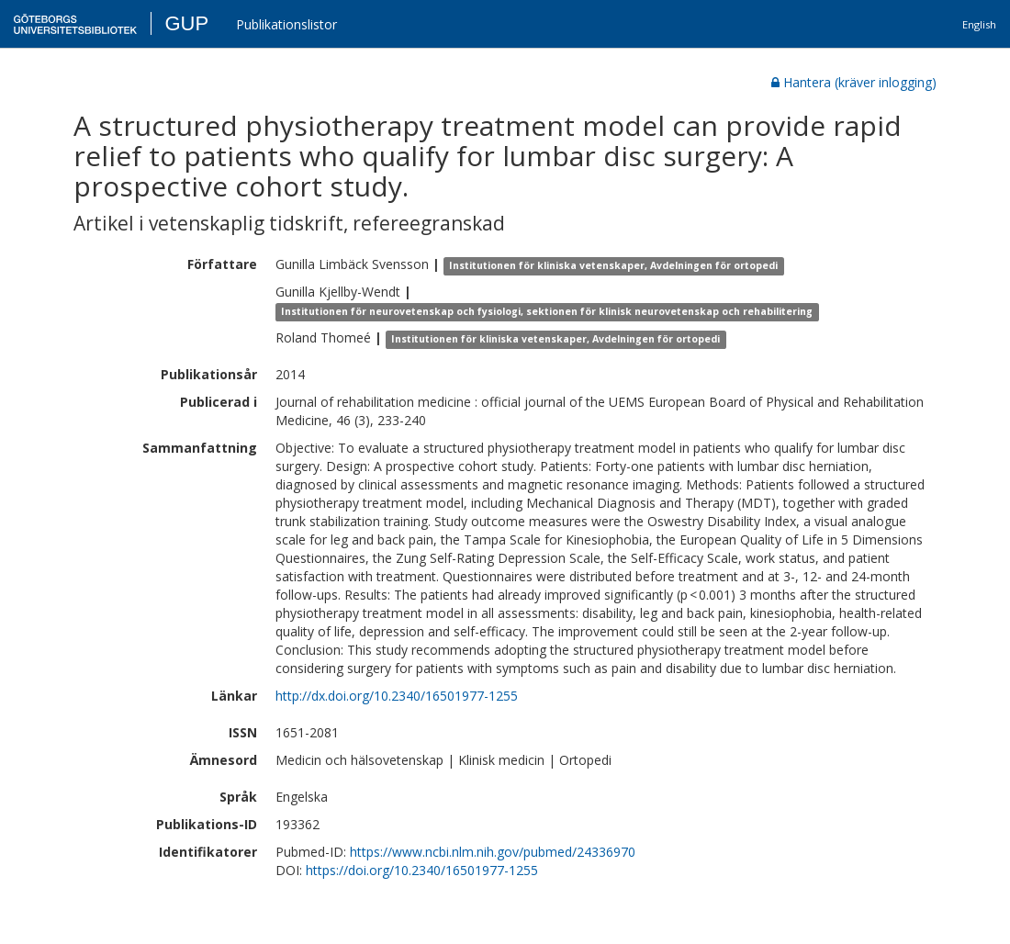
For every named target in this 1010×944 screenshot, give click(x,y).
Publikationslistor (286, 24)
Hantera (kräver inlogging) (854, 82)
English (979, 24)
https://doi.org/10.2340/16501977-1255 (422, 870)
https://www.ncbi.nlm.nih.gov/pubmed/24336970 (492, 851)
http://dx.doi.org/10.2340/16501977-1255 (396, 695)
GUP (186, 23)
